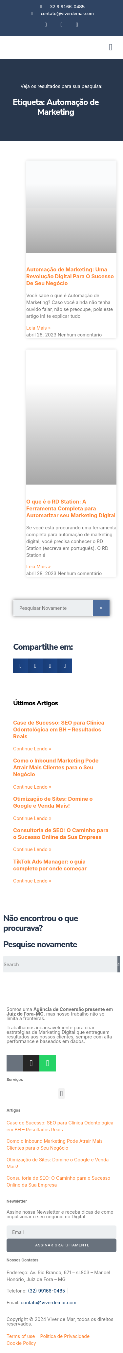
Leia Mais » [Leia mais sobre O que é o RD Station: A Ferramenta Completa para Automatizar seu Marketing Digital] (38, 566)
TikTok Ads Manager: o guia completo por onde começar (50, 865)
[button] (110, 47)
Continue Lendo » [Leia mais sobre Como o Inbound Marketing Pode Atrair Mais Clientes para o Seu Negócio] (32, 787)
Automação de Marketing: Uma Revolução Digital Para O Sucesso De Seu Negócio (70, 276)
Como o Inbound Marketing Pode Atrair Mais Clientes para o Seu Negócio (55, 767)
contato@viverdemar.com (48, 1302)
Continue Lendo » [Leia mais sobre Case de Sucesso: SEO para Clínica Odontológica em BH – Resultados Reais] (32, 748)
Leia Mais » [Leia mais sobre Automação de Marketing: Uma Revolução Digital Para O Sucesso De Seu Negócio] (38, 328)
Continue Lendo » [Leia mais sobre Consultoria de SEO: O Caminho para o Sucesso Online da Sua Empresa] (32, 849)
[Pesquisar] (101, 608)
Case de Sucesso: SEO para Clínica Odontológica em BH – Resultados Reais (58, 729)
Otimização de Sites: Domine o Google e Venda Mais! (53, 802)
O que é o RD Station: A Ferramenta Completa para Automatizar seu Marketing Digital (70, 508)
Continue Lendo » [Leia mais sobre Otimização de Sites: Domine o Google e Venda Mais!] (32, 818)
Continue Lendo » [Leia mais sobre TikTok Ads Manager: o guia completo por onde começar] (32, 880)
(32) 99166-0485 (46, 1290)
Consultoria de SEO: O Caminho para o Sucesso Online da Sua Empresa (61, 833)
